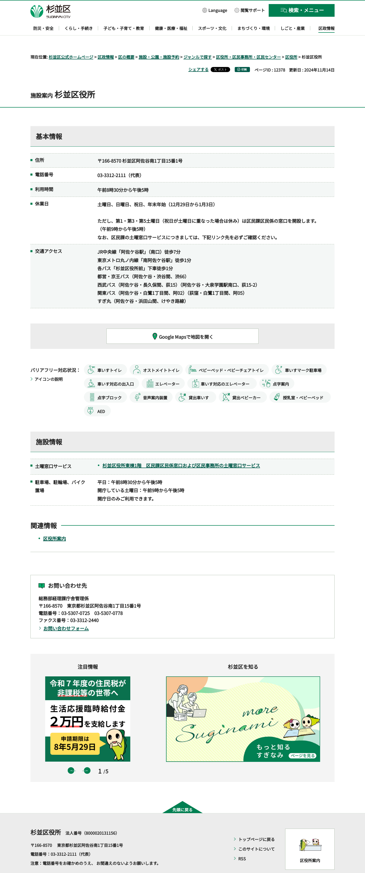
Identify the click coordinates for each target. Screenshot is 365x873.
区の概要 (126, 42)
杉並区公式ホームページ (71, 42)
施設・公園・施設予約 (159, 42)
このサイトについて (256, 834)
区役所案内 (54, 524)
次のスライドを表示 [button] (87, 756)
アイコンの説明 (48, 364)
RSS (242, 844)
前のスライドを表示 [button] (71, 756)
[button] (215, 10)
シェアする (198, 55)
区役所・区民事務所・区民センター (248, 42)
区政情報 (106, 42)
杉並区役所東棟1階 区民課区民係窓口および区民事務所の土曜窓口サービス (181, 450)
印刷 (244, 55)
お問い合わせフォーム (66, 613)
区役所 (291, 42)
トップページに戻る (256, 824)
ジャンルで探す (198, 42)
